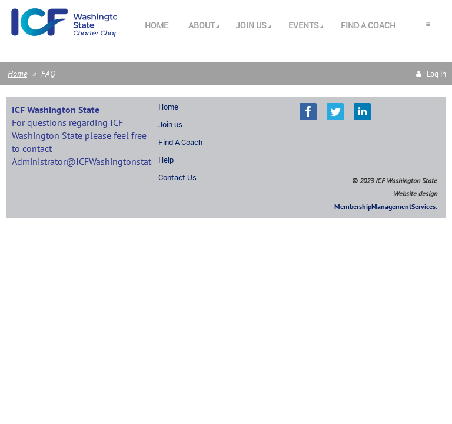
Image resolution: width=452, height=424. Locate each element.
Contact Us (177, 177)
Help (166, 159)
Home (17, 73)
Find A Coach (180, 142)
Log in (436, 74)
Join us (170, 124)
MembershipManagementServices (385, 206)
